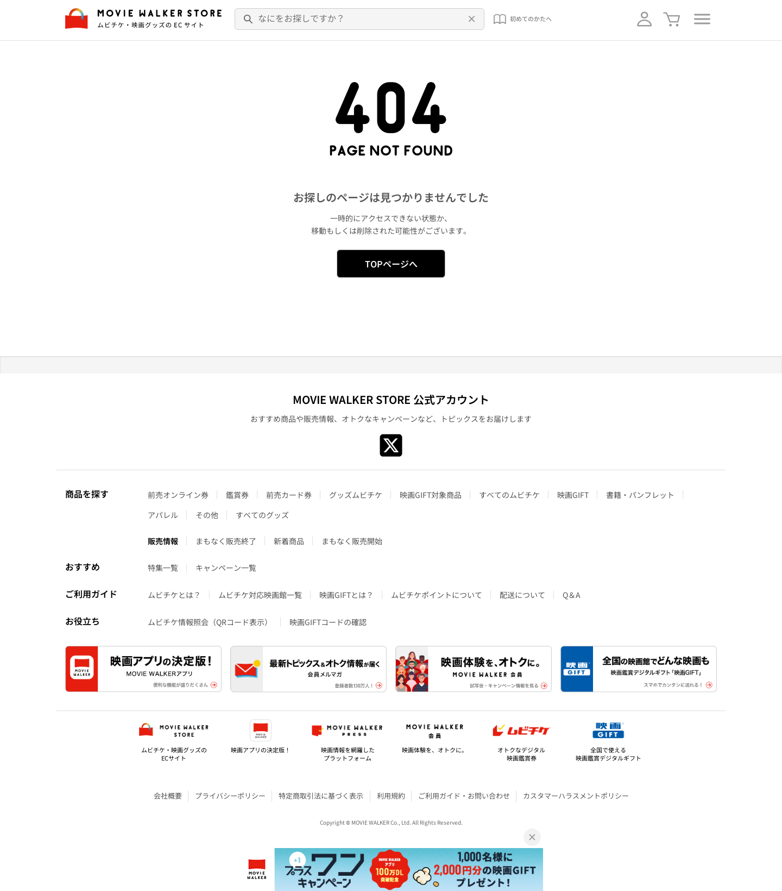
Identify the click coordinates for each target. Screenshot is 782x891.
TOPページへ (391, 263)
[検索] (249, 19)
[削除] (470, 19)
